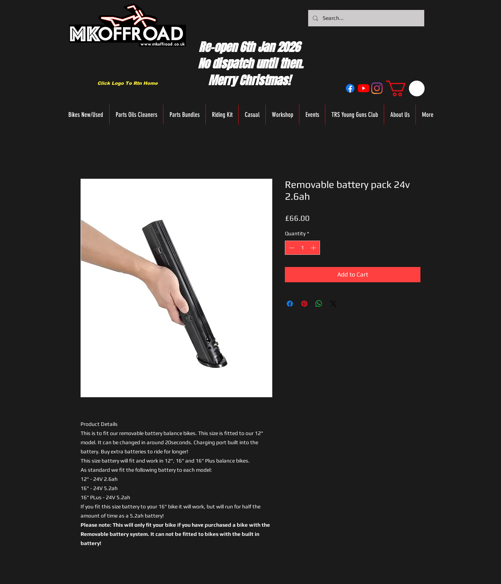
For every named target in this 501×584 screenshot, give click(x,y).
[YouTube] (363, 88)
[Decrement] (291, 247)
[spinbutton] (302, 247)
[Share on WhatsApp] (318, 303)
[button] (405, 88)
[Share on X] (333, 303)
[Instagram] (377, 88)
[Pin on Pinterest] (304, 303)
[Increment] (314, 247)
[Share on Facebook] (289, 303)
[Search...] (365, 18)
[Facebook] (350, 88)
